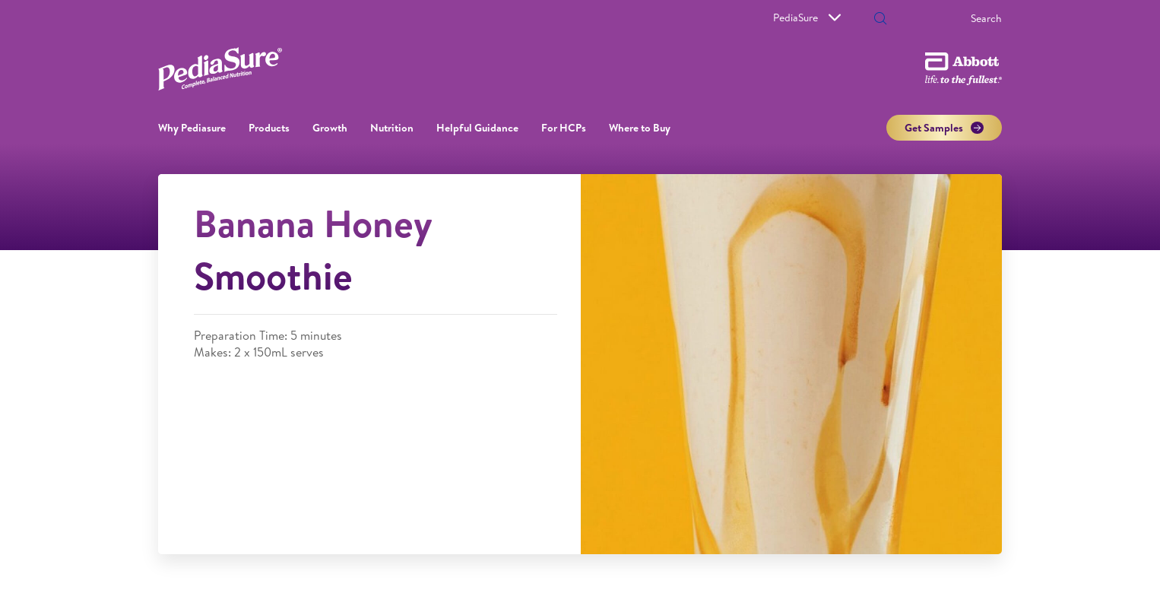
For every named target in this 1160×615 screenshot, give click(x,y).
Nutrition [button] (392, 127)
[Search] (943, 18)
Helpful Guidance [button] (477, 127)
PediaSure (807, 17)
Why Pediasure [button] (192, 127)
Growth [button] (329, 127)
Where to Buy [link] (639, 127)
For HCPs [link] (563, 127)
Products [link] (269, 127)
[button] (880, 19)
